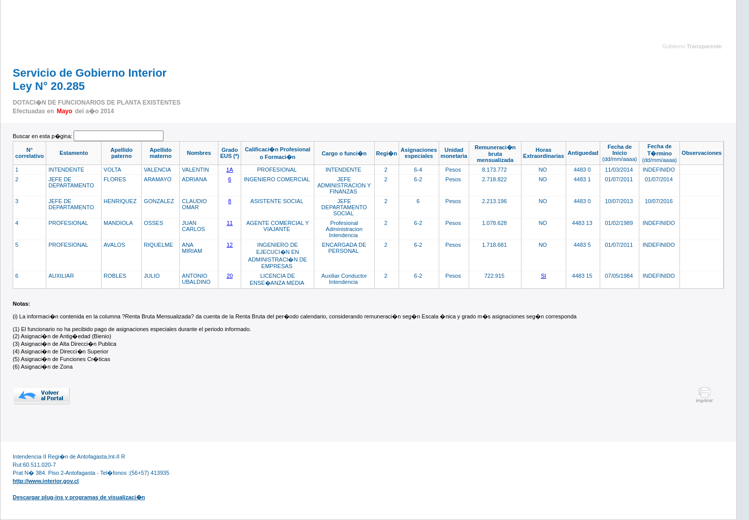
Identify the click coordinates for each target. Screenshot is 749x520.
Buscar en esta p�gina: (43, 136)
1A (229, 170)
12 (229, 245)
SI (543, 276)
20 (229, 276)
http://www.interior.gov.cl (46, 481)
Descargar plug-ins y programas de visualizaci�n (79, 497)
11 (229, 223)
